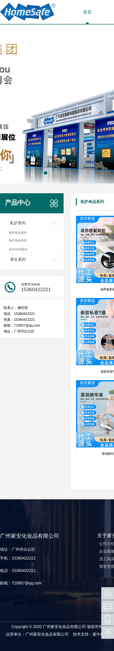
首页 (87, 12)
